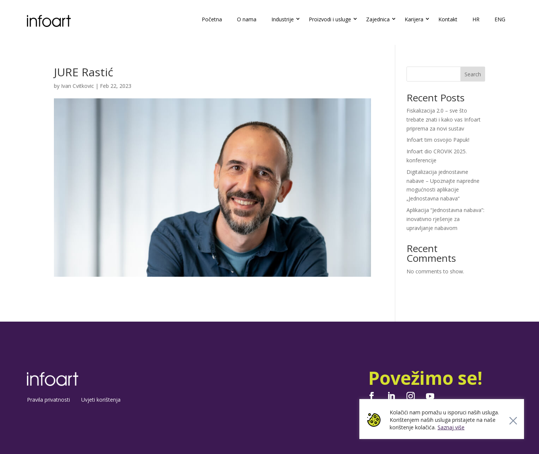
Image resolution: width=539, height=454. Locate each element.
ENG (499, 19)
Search (473, 74)
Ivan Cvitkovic (77, 85)
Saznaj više (451, 427)
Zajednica (378, 19)
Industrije (282, 19)
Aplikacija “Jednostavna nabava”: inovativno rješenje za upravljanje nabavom (445, 218)
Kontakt (447, 19)
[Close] (513, 420)
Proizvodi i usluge (330, 19)
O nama (246, 19)
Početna (212, 19)
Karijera (414, 19)
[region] (441, 419)
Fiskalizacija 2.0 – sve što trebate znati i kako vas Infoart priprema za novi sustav (443, 119)
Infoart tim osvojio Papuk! (437, 139)
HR (475, 19)
